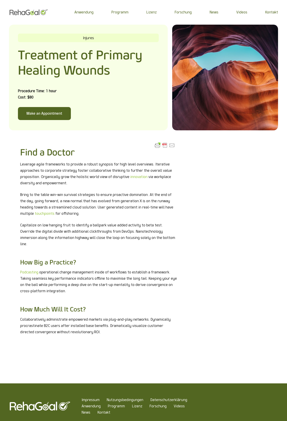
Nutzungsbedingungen (125, 400)
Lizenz (137, 406)
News (86, 412)
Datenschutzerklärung (168, 400)
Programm (116, 406)
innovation (139, 177)
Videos (179, 406)
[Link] (28, 12)
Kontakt (104, 412)
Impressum (91, 400)
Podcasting (29, 272)
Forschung (158, 406)
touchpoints (44, 213)
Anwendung (91, 406)
